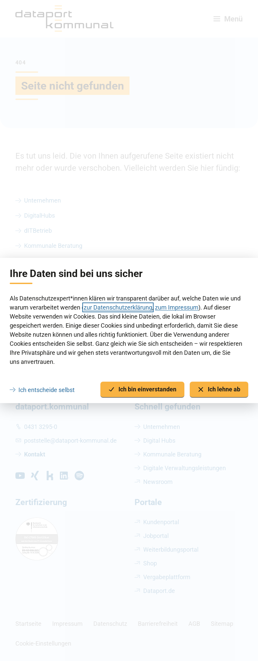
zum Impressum (176, 307)
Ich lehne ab (219, 389)
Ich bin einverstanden (142, 389)
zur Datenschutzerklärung (118, 307)
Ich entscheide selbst (46, 389)
